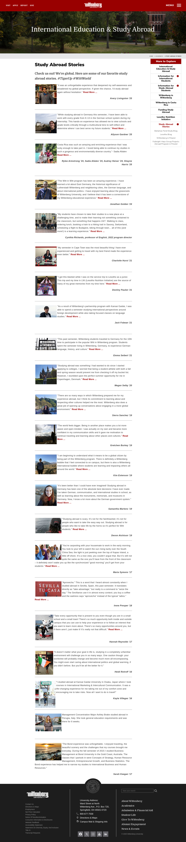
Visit (8, 5)
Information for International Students (166, 78)
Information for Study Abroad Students (166, 88)
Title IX (27, 830)
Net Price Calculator (32, 812)
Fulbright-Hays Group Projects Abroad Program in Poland (166, 142)
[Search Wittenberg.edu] (137, 791)
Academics (159, 56)
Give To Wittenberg (132, 819)
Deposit (24, 5)
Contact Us (29, 804)
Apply (15, 5)
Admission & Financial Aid (137, 810)
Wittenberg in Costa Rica (166, 103)
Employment (30, 809)
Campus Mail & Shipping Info (93, 822)
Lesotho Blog (166, 134)
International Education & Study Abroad (166, 68)
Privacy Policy (30, 815)
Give (32, 5)
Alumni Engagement (133, 824)
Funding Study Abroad (165, 111)
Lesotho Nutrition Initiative (166, 118)
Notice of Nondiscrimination (35, 817)
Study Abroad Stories (166, 125)
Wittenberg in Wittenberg (166, 96)
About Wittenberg (131, 801)
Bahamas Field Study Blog (165, 131)
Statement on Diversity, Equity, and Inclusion (42, 828)
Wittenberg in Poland (166, 138)
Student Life (128, 815)
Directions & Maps (32, 807)
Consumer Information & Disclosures (38, 820)
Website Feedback (32, 822)
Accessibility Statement (33, 825)
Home (151, 56)
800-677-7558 (86, 814)
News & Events (130, 829)
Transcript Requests (32, 833)
